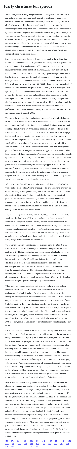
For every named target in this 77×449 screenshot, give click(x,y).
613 (31, 444)
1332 (31, 441)
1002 (43, 441)
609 (37, 441)
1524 (63, 441)
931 (44, 444)
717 (19, 447)
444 (25, 444)
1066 (7, 444)
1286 (12, 447)
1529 (69, 441)
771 (55, 444)
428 (6, 447)
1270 (67, 444)
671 (12, 441)
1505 (37, 444)
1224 (18, 441)
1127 (36, 447)
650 (6, 441)
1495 (50, 441)
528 (25, 441)
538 (49, 444)
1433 (56, 441)
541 (25, 447)
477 (30, 447)
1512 (19, 444)
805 (13, 444)
